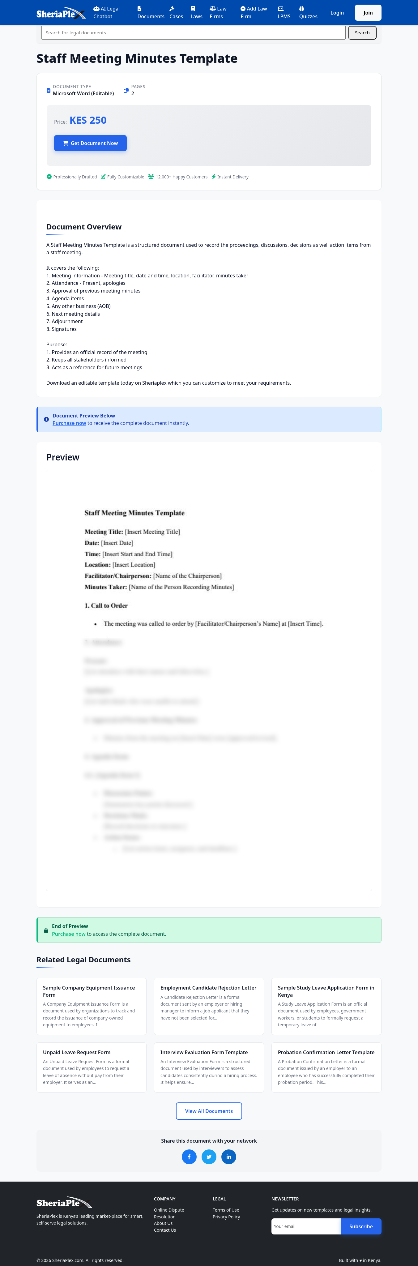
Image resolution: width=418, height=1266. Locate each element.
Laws (197, 13)
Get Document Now (90, 143)
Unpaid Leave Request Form (77, 1052)
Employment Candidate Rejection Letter (208, 987)
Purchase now (69, 423)
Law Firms (218, 12)
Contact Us (165, 1230)
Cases (176, 13)
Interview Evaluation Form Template (204, 1052)
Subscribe (361, 1226)
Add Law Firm (254, 12)
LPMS (284, 13)
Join (368, 12)
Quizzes (308, 13)
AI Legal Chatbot (106, 12)
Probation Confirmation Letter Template (326, 1052)
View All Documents (209, 1111)
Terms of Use (226, 1210)
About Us (163, 1223)
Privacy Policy (226, 1217)
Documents (151, 13)
